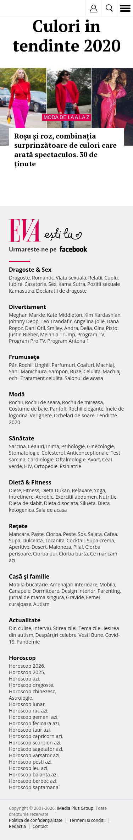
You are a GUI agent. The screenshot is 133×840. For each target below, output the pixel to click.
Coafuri (85, 365)
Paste (37, 534)
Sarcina (17, 446)
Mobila (107, 584)
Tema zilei (89, 628)
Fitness (31, 490)
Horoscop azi (24, 678)
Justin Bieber (23, 334)
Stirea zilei (64, 628)
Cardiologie (41, 459)
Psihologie (73, 446)
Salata (95, 534)
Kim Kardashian (102, 314)
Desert (39, 546)
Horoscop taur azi (29, 729)
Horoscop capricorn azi (35, 736)
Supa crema (100, 540)
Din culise (20, 628)
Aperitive (19, 546)
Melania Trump (57, 334)
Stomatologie (24, 452)
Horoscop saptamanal (34, 787)
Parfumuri (63, 365)
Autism (41, 604)
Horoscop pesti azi (30, 761)
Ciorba (53, 534)
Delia (86, 328)
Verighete (41, 415)
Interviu (42, 628)
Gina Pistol (106, 328)
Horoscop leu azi (28, 768)
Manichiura (33, 371)
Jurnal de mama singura (36, 597)
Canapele (20, 590)
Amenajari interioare (73, 584)
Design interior (78, 590)
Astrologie (20, 697)
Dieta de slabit (25, 503)
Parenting (109, 590)
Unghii (42, 365)
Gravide (75, 597)
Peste (69, 534)
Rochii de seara (42, 402)
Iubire (15, 284)
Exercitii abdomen (76, 496)
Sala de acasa (51, 509)
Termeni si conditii (87, 820)
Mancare (19, 534)
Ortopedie (45, 466)
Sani (14, 371)
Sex (52, 284)
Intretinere (21, 496)
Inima (52, 446)
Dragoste (19, 277)
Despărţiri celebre (56, 635)
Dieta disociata (61, 503)
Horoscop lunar (27, 704)
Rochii (26, 365)
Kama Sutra (72, 284)
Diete (15, 490)
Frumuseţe (24, 357)
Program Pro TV (27, 340)
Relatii (95, 277)
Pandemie (28, 641)
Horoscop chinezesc (32, 691)
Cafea (110, 534)
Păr (13, 365)
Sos (82, 534)
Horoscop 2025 (26, 672)
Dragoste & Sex (30, 269)
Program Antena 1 (68, 340)
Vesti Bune (91, 635)
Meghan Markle (27, 314)
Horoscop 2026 (26, 665)
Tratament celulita (42, 378)
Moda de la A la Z (66, 117)
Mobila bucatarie (28, 584)
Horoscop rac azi (28, 710)
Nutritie (108, 496)
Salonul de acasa (84, 378)
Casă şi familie (29, 576)
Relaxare (82, 490)
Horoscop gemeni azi (33, 717)
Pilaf (78, 546)
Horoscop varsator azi (34, 755)
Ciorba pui (45, 553)
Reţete (18, 526)
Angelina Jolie (89, 321)
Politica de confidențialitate (35, 820)
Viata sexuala (71, 277)
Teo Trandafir (56, 321)
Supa (15, 540)
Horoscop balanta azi (33, 774)
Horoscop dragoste (31, 685)
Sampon (58, 371)
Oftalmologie (70, 459)
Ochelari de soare (74, 415)
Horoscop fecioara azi (34, 723)
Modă (17, 394)
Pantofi (58, 408)
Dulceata (32, 540)
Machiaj (105, 365)
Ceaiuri (36, 446)
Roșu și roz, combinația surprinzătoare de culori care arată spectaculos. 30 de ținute (65, 149)
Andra (71, 328)
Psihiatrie (70, 466)
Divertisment (27, 307)
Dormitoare (46, 590)
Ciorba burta (73, 553)
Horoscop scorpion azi (34, 742)
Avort (94, 459)
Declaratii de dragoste (61, 290)
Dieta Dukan (55, 490)
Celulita (92, 371)
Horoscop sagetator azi (35, 749)
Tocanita (55, 540)
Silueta (88, 503)
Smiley (54, 328)
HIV (28, 466)
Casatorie (35, 284)
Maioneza (60, 546)
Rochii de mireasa (82, 402)
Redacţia (17, 826)
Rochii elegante (86, 408)
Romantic (43, 277)
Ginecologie (100, 446)
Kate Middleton (64, 314)
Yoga (99, 490)
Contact (40, 826)
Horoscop (22, 658)
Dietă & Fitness (30, 482)
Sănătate (21, 438)
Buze (75, 371)
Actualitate (24, 620)
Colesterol (53, 452)
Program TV (90, 334)
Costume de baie (28, 408)
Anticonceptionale (88, 452)
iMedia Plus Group (75, 808)
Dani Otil (35, 328)
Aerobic (44, 496)
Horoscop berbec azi (32, 780)
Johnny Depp (24, 321)
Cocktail (76, 540)
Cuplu (111, 277)
